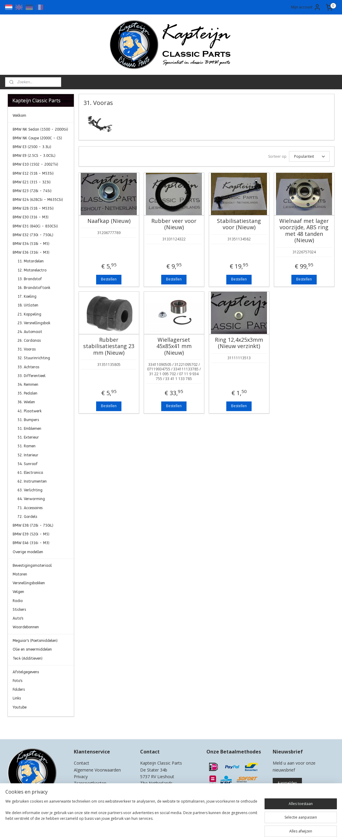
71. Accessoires (29, 508)
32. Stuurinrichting (33, 358)
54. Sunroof (27, 464)
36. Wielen (26, 402)
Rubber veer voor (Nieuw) (173, 224)
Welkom (19, 115)
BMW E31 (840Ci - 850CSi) (35, 226)
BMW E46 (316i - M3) (31, 543)
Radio (18, 601)
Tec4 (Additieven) (27, 658)
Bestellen (109, 279)
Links (17, 698)
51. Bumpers (28, 420)
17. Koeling (26, 296)
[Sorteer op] (309, 156)
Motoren (20, 574)
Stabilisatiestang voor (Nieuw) (239, 224)
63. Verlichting (29, 490)
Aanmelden (287, 782)
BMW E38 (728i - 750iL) (33, 525)
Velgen (18, 592)
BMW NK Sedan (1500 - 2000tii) (40, 129)
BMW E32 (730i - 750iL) (33, 235)
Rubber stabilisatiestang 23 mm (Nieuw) (108, 346)
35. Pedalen (27, 393)
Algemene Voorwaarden (97, 770)
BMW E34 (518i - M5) (31, 244)
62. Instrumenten (32, 481)
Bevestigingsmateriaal (32, 565)
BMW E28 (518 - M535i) (33, 208)
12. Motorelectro (31, 270)
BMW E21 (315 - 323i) (32, 182)
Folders (19, 689)
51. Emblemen (29, 428)
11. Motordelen (30, 261)
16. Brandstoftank (33, 288)
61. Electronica (30, 473)
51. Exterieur (28, 437)
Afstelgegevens (26, 672)
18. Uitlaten (27, 305)
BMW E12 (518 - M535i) (33, 173)
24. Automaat (29, 332)
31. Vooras (26, 349)
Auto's (18, 618)
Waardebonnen (26, 627)
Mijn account (306, 7)
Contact (81, 763)
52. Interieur (27, 455)
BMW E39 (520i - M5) (31, 534)
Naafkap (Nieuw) (108, 221)
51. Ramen (26, 446)
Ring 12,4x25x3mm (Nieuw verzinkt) (239, 343)
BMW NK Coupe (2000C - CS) (37, 138)
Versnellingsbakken (29, 583)
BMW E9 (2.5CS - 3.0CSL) (34, 156)
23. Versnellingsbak (33, 323)
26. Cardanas (29, 340)
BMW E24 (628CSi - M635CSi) (38, 200)
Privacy (81, 776)
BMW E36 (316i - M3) (31, 252)
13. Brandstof (29, 279)
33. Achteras (28, 367)
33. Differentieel (31, 376)
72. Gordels (27, 517)
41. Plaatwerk (29, 411)
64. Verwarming (31, 499)
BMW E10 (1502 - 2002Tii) (35, 164)
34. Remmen (27, 384)
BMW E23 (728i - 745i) (32, 191)
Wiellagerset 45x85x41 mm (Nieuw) (174, 346)
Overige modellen (28, 552)
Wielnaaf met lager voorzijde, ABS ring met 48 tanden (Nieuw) (304, 231)
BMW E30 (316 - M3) (31, 217)
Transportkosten (90, 783)
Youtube (20, 707)
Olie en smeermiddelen (32, 649)
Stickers (19, 609)
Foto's (17, 681)
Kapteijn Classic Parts (31, 726)
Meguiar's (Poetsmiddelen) (35, 641)
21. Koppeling (29, 314)
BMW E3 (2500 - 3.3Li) (32, 147)
